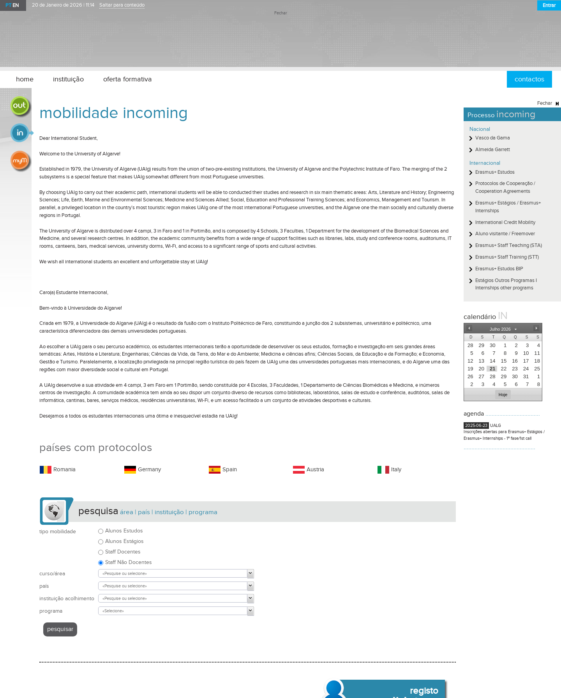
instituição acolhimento (66, 598)
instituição (68, 79)
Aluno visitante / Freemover (505, 234)
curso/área (52, 573)
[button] (469, 328)
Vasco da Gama (492, 138)
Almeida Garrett (492, 149)
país (44, 586)
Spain (229, 469)
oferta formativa (127, 79)
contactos (529, 79)
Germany (149, 469)
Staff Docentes (123, 551)
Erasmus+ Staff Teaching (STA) (508, 245)
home (25, 79)
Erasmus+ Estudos (495, 172)
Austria (315, 469)
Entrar (549, 5)
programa (50, 611)
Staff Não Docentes (128, 562)
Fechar (280, 13)
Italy (396, 469)
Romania (64, 469)
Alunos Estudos (124, 530)
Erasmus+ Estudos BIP (499, 269)
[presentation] (469, 345)
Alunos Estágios (124, 541)
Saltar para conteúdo (122, 5)
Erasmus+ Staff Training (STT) (507, 257)
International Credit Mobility (505, 222)
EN (15, 5)
